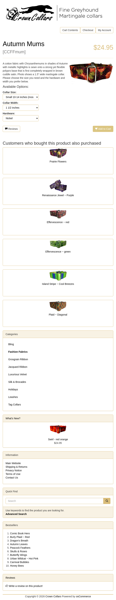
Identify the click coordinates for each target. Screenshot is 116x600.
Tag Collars (14, 404)
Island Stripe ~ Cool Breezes (58, 284)
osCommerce (83, 596)
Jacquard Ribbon (17, 366)
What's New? (13, 418)
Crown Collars (53, 596)
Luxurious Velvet (17, 374)
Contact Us (12, 477)
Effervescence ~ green (57, 251)
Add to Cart (103, 128)
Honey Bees (17, 565)
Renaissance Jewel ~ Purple (58, 195)
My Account (104, 30)
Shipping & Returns (16, 466)
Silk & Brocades (17, 381)
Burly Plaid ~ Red (20, 537)
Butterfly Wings (18, 555)
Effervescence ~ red (58, 222)
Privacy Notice (14, 470)
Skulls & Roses (18, 551)
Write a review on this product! (26, 586)
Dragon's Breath (19, 540)
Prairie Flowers (58, 161)
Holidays (13, 389)
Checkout (88, 30)
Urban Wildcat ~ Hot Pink (24, 558)
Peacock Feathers (20, 547)
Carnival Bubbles (19, 562)
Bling (11, 344)
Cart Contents (70, 30)
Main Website (13, 463)
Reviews (11, 128)
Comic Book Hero (20, 533)
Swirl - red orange (58, 439)
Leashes (13, 397)
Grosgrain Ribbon (18, 359)
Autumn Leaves (19, 544)
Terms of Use (13, 474)
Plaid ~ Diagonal (58, 314)
